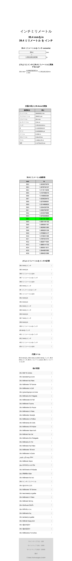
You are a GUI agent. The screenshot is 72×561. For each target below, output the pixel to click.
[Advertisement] (36, 13)
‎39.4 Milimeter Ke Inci (26, 477)
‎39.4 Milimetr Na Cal (26, 434)
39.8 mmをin (23, 322)
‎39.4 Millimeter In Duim (27, 453)
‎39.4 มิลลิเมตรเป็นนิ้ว (26, 505)
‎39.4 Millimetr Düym (26, 461)
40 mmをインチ (24, 330)
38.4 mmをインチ (25, 265)
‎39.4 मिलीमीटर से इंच (25, 474)
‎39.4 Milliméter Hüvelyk (27, 415)
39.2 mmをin (23, 298)
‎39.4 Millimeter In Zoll (26, 388)
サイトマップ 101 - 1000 (36, 545)
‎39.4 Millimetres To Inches (28, 533)
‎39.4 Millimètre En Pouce (27, 407)
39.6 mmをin (23, 314)
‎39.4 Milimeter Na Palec (27, 446)
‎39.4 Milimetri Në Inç (26, 501)
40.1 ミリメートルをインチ (28, 334)
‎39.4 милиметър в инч (27, 377)
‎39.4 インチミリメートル (27, 481)
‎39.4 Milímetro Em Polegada (28, 438)
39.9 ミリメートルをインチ (28, 326)
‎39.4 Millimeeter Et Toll (27, 400)
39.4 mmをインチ (25, 306)
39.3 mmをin (23, 302)
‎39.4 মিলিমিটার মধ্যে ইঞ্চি (27, 465)
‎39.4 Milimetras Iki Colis (27, 423)
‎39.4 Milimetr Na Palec (27, 380)
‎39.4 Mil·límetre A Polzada (28, 469)
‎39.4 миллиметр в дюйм (27, 493)
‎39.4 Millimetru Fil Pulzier (27, 426)
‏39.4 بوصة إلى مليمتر (26, 457)
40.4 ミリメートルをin (26, 346)
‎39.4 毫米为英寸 (24, 525)
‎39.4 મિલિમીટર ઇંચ (25, 509)
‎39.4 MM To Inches (25, 373)
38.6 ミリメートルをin (26, 273)
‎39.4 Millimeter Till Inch (27, 449)
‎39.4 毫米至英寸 (24, 529)
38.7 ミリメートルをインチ (28, 278)
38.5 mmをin (23, 269)
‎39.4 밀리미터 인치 (25, 485)
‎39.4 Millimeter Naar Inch (27, 430)
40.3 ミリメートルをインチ (28, 342)
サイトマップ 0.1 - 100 (36, 541)
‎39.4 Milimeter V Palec (26, 497)
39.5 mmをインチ (25, 310)
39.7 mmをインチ (25, 318)
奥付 (36, 553)
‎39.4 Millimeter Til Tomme (27, 489)
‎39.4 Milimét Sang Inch (27, 521)
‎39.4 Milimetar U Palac (27, 411)
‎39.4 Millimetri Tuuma (26, 403)
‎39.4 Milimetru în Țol (26, 442)
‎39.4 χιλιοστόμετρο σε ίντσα (28, 392)
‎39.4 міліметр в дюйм (26, 517)
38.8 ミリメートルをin (26, 282)
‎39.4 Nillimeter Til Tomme (27, 384)
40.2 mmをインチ (25, 338)
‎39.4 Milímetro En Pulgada (28, 396)
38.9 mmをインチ (25, 286)
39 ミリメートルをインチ (27, 290)
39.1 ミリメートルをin (26, 294)
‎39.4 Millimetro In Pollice (27, 419)
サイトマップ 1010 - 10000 (36, 549)
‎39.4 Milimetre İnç (25, 513)
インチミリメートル (36, 31)
